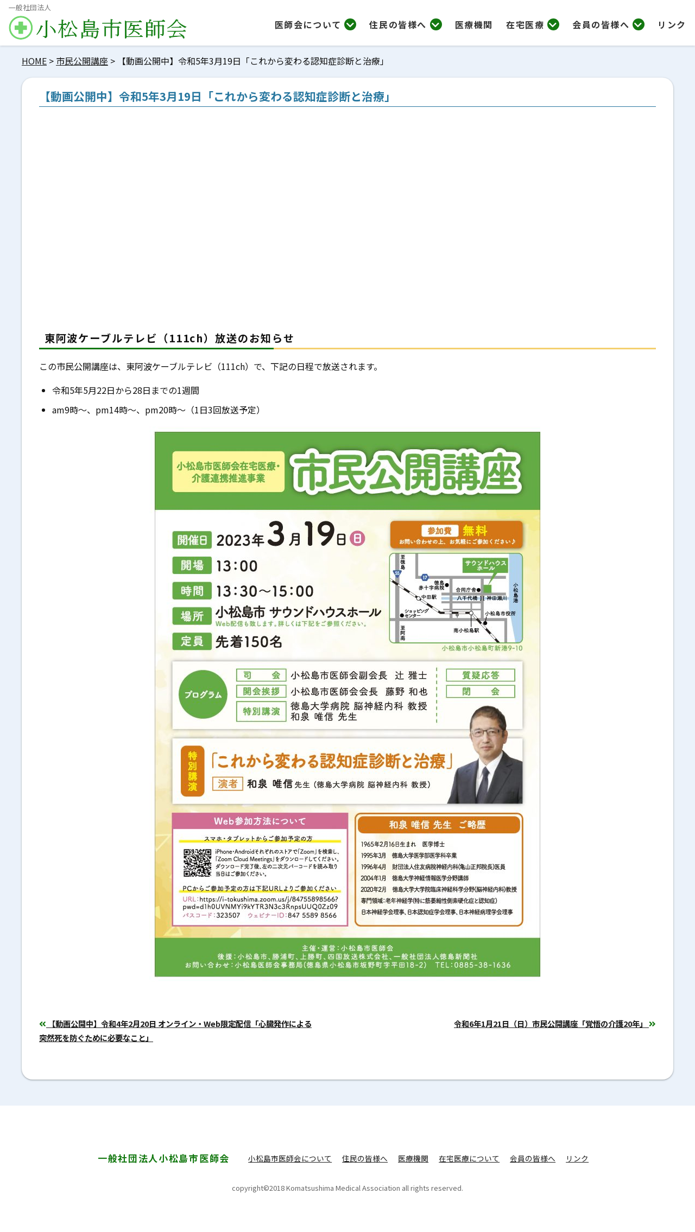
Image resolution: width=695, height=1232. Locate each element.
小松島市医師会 (164, 1158)
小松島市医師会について (290, 1158)
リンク (672, 24)
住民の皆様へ (405, 24)
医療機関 (474, 24)
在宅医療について (469, 1158)
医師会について (316, 24)
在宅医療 (532, 24)
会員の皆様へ (608, 24)
